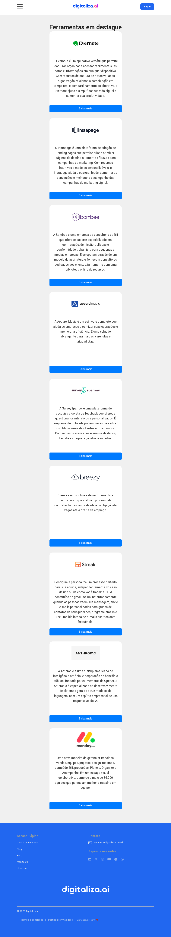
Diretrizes (22, 868)
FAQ (19, 855)
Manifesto (22, 862)
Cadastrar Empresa (27, 842)
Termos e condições (32, 920)
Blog (19, 849)
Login (147, 6)
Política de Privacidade (60, 920)
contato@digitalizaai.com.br (109, 842)
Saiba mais (85, 109)
